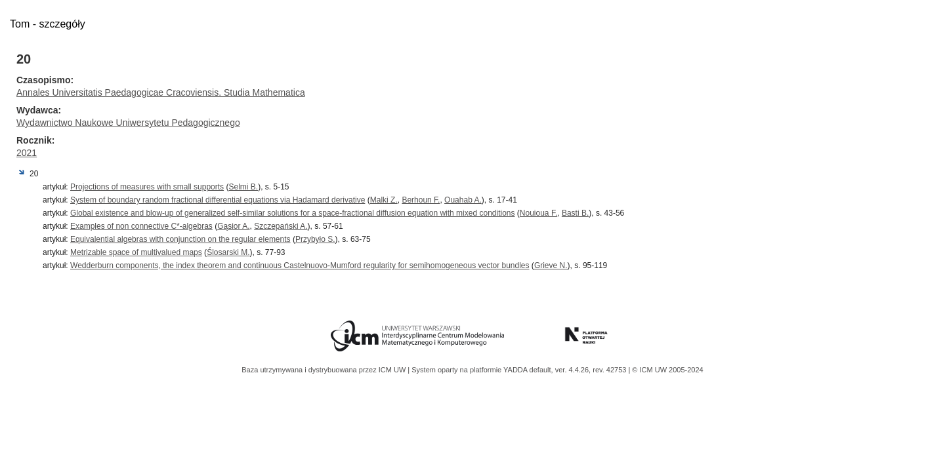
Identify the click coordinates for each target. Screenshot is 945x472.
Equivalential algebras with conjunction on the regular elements (180, 239)
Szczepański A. (280, 226)
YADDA (516, 370)
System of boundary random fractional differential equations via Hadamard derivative (217, 200)
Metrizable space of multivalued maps (136, 252)
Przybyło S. (315, 239)
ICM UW (393, 370)
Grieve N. (551, 265)
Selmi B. (243, 186)
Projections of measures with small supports (147, 186)
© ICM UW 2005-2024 (667, 370)
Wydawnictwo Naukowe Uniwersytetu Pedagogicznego (128, 122)
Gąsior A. (233, 226)
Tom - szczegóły (47, 24)
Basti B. (575, 213)
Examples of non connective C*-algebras (141, 226)
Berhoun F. (421, 200)
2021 (26, 153)
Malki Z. (384, 200)
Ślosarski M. (228, 252)
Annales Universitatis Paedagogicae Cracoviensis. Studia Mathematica (160, 92)
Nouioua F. (538, 213)
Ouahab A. (463, 200)
